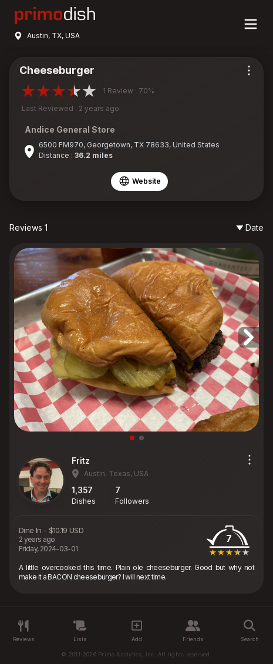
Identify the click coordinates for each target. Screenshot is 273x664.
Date (250, 227)
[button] (248, 337)
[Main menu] (250, 24)
